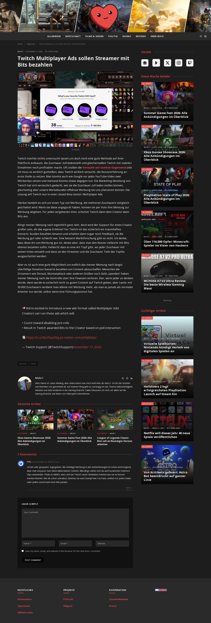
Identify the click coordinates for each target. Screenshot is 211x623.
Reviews (141, 36)
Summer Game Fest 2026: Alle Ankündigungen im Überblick (74, 439)
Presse (112, 605)
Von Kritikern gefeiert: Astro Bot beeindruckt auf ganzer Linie (165, 476)
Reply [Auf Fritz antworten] (129, 488)
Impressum (24, 605)
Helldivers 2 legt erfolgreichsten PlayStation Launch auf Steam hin (165, 390)
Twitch (33, 363)
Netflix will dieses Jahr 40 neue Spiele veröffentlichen (167, 435)
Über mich (157, 36)
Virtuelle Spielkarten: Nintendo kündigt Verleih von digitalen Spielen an (166, 347)
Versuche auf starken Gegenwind (104, 167)
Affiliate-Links (25, 612)
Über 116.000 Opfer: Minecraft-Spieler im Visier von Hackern (167, 243)
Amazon (23, 363)
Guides (126, 36)
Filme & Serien (94, 36)
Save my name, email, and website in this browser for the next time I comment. (63, 551)
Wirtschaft (73, 36)
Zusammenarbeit (118, 599)
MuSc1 (20, 51)
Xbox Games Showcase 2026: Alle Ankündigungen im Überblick (34, 441)
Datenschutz (25, 599)
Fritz (29, 461)
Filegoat (68, 605)
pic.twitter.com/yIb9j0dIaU (78, 337)
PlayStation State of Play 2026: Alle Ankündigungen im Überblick (167, 198)
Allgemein (54, 36)
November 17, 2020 (87, 347)
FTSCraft (68, 599)
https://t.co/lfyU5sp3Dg (42, 337)
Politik (113, 36)
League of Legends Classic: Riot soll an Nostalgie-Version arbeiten (114, 441)
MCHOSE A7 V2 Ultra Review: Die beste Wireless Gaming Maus (165, 284)
